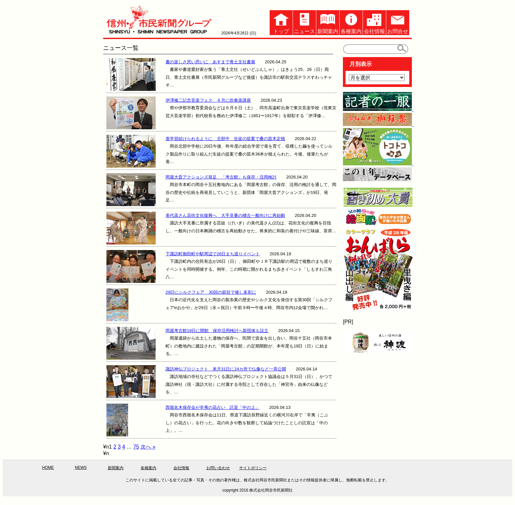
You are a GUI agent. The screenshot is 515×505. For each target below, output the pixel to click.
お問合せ (397, 22)
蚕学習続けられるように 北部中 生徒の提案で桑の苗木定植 (225, 138)
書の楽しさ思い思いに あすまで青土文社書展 (210, 61)
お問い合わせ (218, 468)
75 (136, 447)
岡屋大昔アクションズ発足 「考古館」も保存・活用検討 (221, 177)
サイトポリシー (253, 468)
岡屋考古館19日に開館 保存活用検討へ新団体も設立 (217, 330)
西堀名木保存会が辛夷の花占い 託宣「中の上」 (212, 407)
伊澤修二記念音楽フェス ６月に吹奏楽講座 (208, 100)
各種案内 (351, 22)
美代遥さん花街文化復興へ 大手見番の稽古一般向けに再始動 (225, 215)
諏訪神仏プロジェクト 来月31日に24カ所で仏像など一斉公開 (226, 369)
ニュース (304, 22)
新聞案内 (327, 22)
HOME (48, 467)
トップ (281, 22)
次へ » (148, 447)
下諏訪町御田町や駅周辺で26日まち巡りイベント (213, 253)
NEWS (81, 467)
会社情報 (374, 22)
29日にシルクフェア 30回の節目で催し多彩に (211, 292)
